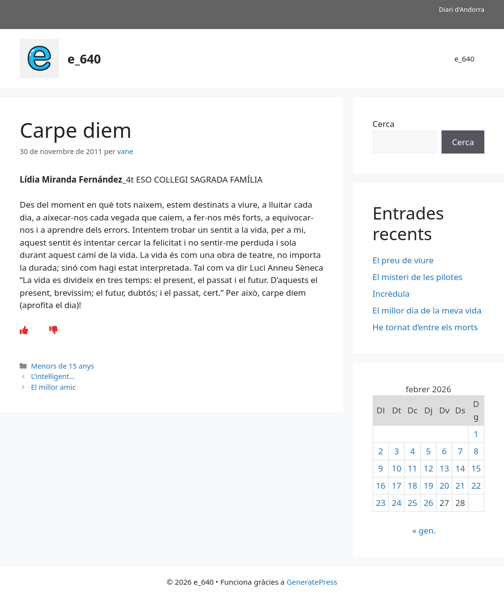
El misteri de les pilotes (419, 277)
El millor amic (53, 387)
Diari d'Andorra (461, 9)
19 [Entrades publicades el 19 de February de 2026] (428, 485)
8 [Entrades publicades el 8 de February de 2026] (475, 451)
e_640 (84, 58)
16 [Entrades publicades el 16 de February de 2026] (380, 485)
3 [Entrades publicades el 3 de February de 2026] (396, 451)
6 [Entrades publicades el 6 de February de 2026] (444, 451)
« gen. (424, 530)
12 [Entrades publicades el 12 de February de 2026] (428, 468)
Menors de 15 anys (62, 366)
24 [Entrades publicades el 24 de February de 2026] (396, 502)
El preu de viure (403, 260)
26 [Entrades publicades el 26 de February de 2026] (428, 502)
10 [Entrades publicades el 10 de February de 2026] (396, 468)
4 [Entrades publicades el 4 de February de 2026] (412, 451)
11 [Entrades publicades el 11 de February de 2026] (412, 468)
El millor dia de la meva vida (427, 310)
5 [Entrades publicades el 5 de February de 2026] (428, 451)
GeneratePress (311, 582)
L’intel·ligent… (53, 376)
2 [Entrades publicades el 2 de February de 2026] (380, 451)
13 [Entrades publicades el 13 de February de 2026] (444, 468)
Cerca (384, 123)
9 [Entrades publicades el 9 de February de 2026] (380, 468)
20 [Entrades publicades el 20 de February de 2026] (444, 485)
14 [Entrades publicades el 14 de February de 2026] (460, 468)
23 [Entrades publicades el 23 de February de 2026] (380, 502)
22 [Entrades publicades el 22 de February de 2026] (476, 485)
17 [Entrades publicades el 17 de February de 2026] (396, 485)
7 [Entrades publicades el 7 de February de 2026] (460, 451)
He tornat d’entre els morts (426, 327)
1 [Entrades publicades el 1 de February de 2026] (475, 434)
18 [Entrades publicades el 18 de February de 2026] (412, 485)
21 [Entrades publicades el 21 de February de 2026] (460, 485)
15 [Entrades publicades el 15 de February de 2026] (476, 468)
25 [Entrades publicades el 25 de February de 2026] (412, 502)
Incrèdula (392, 293)
